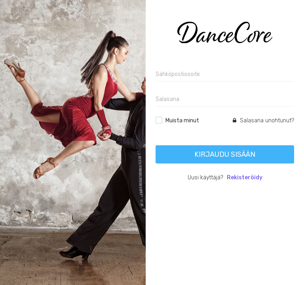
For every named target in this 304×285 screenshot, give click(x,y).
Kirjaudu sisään (224, 154)
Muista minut (182, 120)
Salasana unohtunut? (263, 120)
